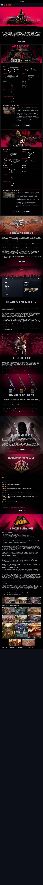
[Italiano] (21, 881)
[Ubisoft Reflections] (21, 842)
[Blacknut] (21, 865)
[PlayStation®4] (21, 857)
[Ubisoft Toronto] (21, 845)
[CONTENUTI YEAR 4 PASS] (21, 449)
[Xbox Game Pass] (21, 851)
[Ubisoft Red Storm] (21, 840)
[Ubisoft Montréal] (21, 834)
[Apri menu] (2, 5)
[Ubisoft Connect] (21, 858)
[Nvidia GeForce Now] (21, 864)
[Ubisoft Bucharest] (21, 838)
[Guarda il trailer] (21, 41)
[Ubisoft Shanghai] (21, 844)
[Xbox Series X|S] (21, 853)
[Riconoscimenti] (21, 847)
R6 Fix (9, 257)
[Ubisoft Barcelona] (21, 835)
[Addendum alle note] (21, 510)
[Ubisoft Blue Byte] (21, 836)
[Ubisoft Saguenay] (21, 843)
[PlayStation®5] (21, 855)
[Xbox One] (21, 854)
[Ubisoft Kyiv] (21, 839)
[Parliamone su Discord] (21, 819)
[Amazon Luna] (21, 859)
